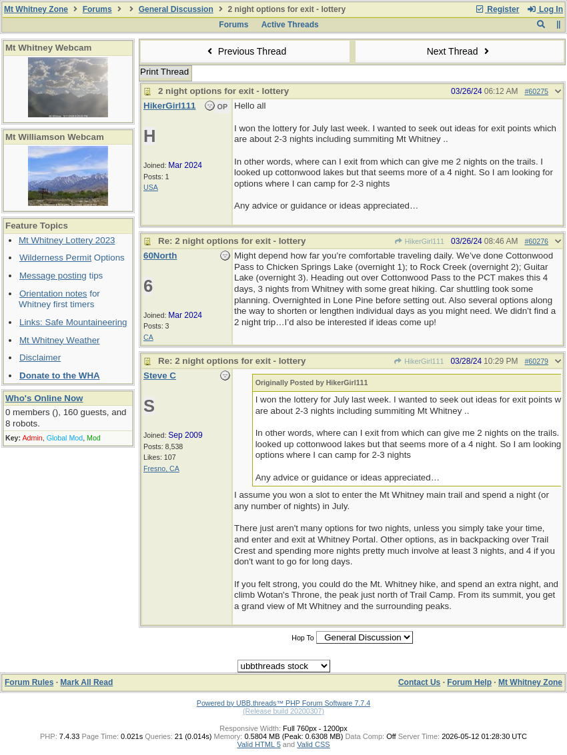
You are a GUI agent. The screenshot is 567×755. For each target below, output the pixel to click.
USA (150, 187)
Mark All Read (86, 682)
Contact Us (419, 682)
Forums (97, 9)
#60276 (536, 241)
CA (148, 337)
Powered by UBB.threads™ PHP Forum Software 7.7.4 (283, 703)
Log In (545, 9)
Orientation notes (53, 294)
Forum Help (469, 682)
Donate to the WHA (59, 375)
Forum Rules (29, 682)
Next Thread (459, 51)
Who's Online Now (44, 398)
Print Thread (164, 72)
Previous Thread (244, 51)
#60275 (536, 91)
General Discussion (176, 9)
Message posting (53, 276)
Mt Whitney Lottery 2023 (67, 240)
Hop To (303, 638)
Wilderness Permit (55, 258)
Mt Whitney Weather (59, 340)
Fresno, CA (161, 468)
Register (497, 9)
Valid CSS (313, 744)
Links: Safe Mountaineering (73, 322)
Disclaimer (40, 358)
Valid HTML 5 (258, 744)
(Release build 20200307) (283, 711)
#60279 (536, 361)
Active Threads (290, 24)
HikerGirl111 (419, 241)
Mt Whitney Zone (36, 9)
